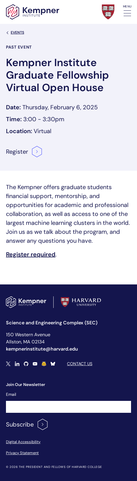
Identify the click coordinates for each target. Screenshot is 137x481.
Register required (30, 254)
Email (11, 394)
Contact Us (79, 363)
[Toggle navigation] (127, 13)
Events (15, 32)
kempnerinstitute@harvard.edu (42, 349)
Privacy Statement (22, 452)
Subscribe (27, 424)
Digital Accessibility (23, 441)
